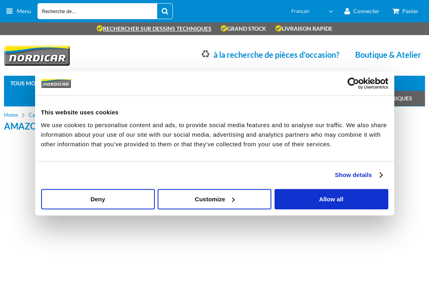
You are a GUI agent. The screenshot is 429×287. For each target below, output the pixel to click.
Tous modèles (31, 83)
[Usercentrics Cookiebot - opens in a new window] (353, 83)
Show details (353, 174)
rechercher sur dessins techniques (154, 28)
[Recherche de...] (165, 11)
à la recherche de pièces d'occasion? (276, 54)
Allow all (331, 199)
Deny (98, 199)
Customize (215, 199)
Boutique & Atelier (388, 54)
